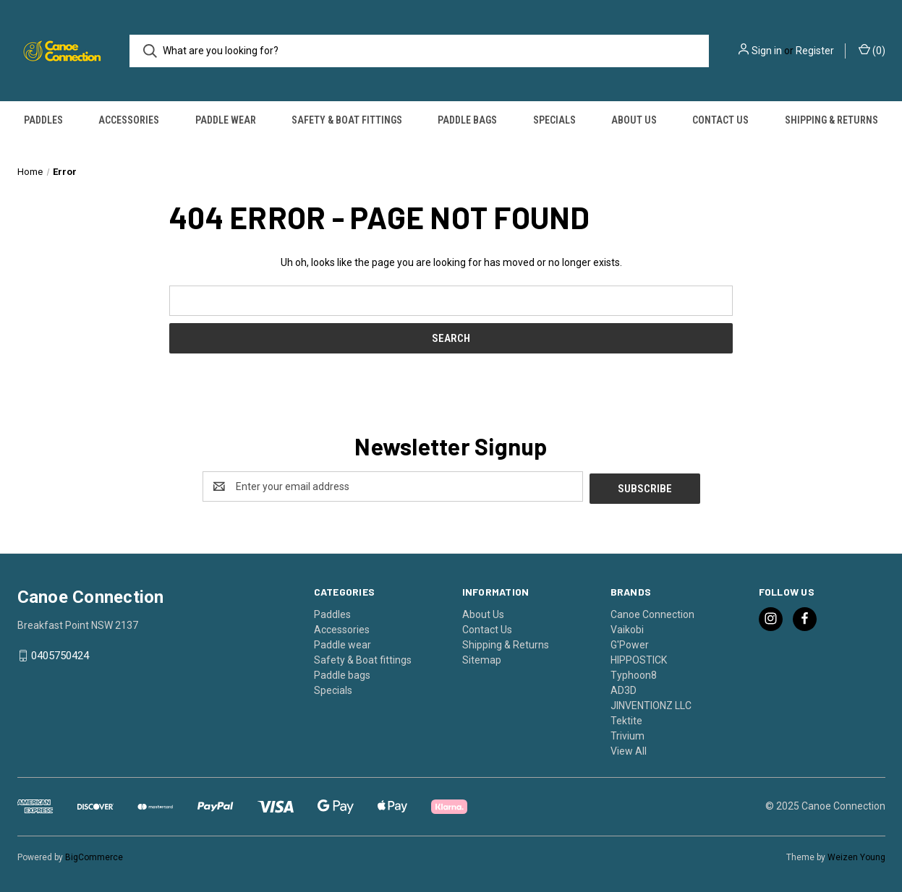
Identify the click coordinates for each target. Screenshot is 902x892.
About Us (634, 120)
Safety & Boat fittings (347, 120)
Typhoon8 (633, 673)
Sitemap (481, 658)
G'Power (629, 642)
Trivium (627, 733)
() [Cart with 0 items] (872, 49)
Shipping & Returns (831, 120)
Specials (554, 120)
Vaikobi (627, 627)
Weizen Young (856, 855)
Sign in (767, 50)
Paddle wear (225, 120)
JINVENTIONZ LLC (651, 703)
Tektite (626, 718)
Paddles (43, 120)
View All (628, 749)
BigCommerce (94, 855)
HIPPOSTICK (638, 658)
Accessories (128, 120)
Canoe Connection (652, 612)
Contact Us (720, 120)
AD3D (623, 688)
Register (815, 50)
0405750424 (60, 654)
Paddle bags (467, 120)
